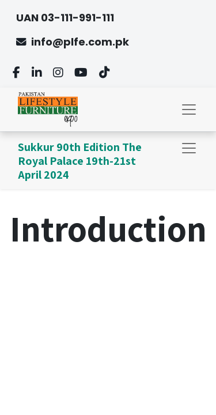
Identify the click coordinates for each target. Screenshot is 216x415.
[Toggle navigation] (189, 148)
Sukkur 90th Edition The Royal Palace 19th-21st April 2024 (80, 160)
